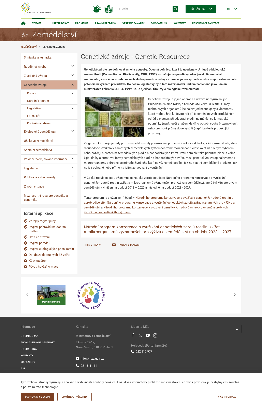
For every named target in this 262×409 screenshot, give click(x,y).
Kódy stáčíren (38, 261)
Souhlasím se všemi (37, 396)
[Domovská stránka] (23, 23)
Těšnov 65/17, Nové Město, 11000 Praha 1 (94, 345)
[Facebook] (133, 336)
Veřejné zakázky (133, 23)
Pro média (81, 23)
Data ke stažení (39, 237)
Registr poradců (39, 243)
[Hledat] (147, 9)
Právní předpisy (105, 23)
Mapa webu (28, 362)
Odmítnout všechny (74, 396)
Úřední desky (60, 23)
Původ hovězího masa (43, 266)
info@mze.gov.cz (90, 358)
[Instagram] (155, 336)
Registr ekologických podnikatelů (51, 249)
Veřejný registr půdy (42, 221)
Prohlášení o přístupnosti (38, 342)
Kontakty (180, 23)
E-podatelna (159, 23)
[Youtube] (148, 336)
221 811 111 (86, 366)
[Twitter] (140, 336)
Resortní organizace (205, 23)
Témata (36, 23)
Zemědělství (29, 47)
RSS (23, 368)
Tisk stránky (93, 244)
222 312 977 (141, 351)
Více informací (227, 396)
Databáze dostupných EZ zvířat (49, 255)
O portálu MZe (30, 336)
